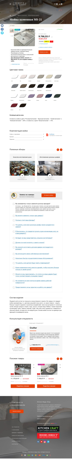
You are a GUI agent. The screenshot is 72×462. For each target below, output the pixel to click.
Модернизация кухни (22, 179)
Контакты (15, 444)
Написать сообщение (36, 348)
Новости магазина (18, 435)
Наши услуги (16, 441)
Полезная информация (19, 438)
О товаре (12, 25)
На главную (15, 427)
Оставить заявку (48, 195)
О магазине (15, 429)
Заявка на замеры (45, 52)
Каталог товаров (17, 432)
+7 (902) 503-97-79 (35, 344)
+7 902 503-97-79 (18, 3)
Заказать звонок (17, 411)
